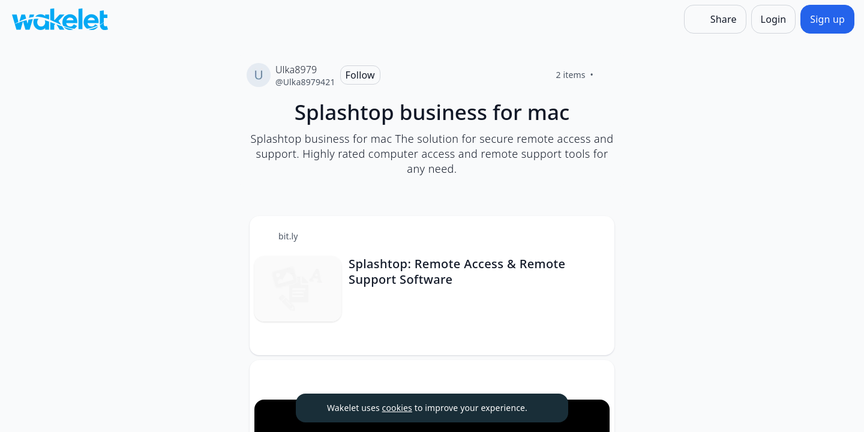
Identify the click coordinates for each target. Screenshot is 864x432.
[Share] (715, 19)
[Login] (773, 19)
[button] (595, 236)
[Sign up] (827, 19)
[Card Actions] (595, 235)
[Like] (607, 75)
